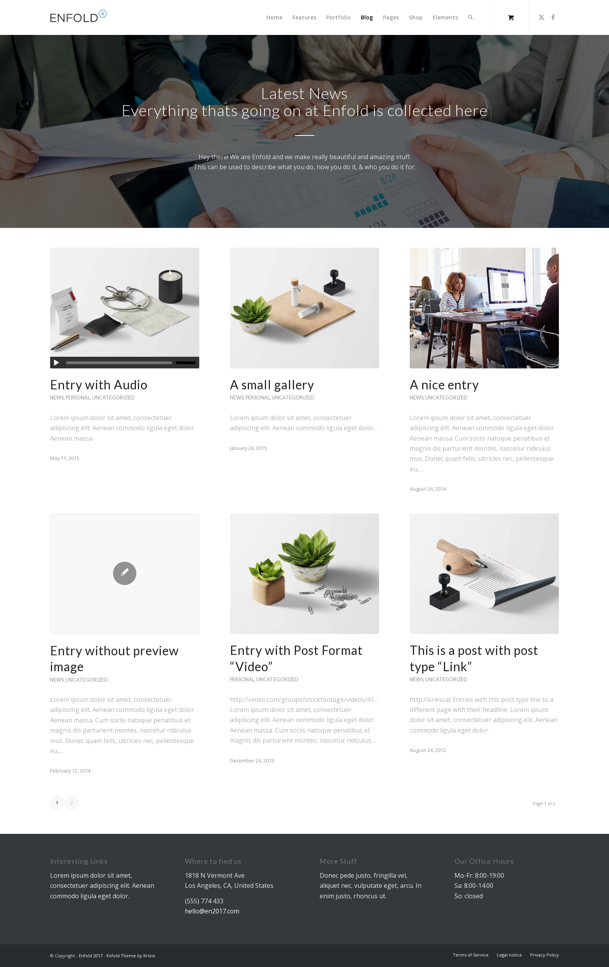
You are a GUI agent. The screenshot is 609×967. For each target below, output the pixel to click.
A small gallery (272, 384)
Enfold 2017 (91, 955)
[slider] (119, 362)
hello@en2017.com (212, 911)
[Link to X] (541, 17)
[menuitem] (275, 17)
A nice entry (444, 384)
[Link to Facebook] (553, 17)
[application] (124, 362)
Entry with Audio (99, 384)
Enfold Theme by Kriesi (130, 955)
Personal (78, 397)
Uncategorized (113, 397)
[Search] (470, 17)
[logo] (82, 17)
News (57, 397)
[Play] (56, 363)
